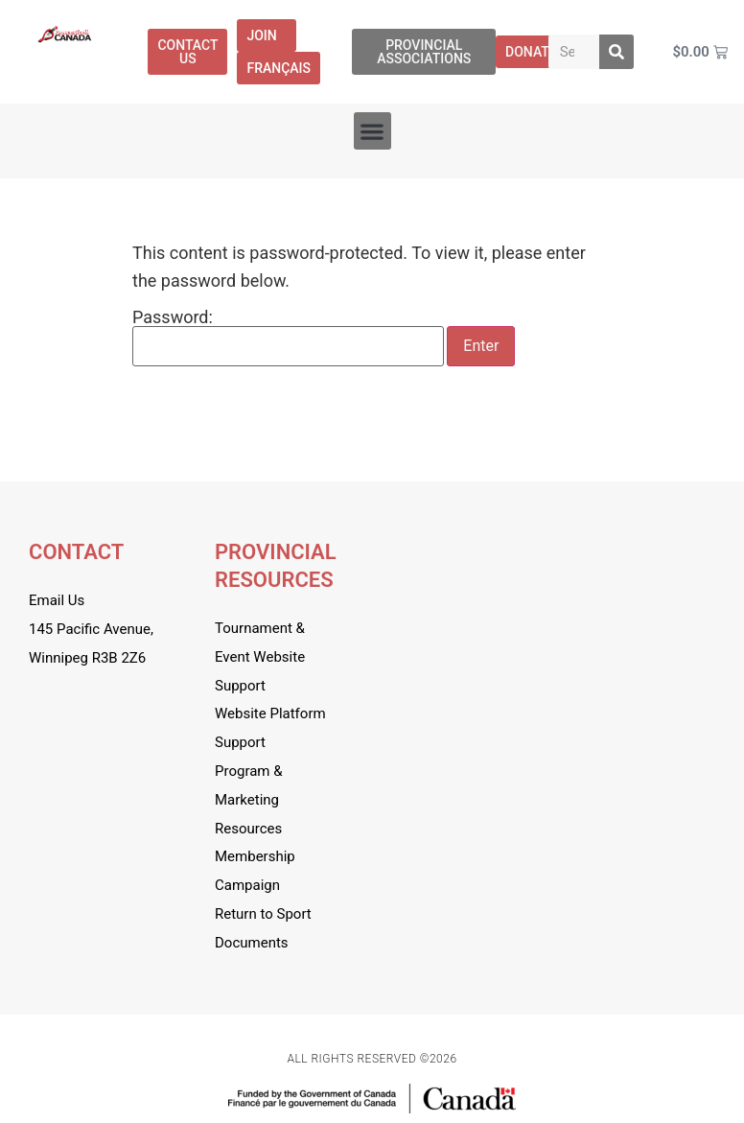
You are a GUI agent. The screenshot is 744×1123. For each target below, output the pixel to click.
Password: (288, 337)
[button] (372, 131)
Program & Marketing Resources (249, 799)
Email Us (56, 600)
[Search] (616, 52)
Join (266, 35)
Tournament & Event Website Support (260, 657)
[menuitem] (278, 68)
